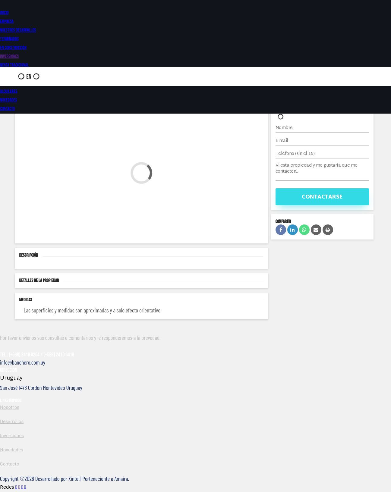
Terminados (9, 39)
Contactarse (322, 197)
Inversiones (9, 56)
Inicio (4, 13)
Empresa (7, 21)
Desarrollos (12, 421)
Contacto (7, 109)
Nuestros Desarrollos (18, 30)
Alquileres (8, 91)
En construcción (13, 48)
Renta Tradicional (14, 65)
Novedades (8, 100)
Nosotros (9, 407)
